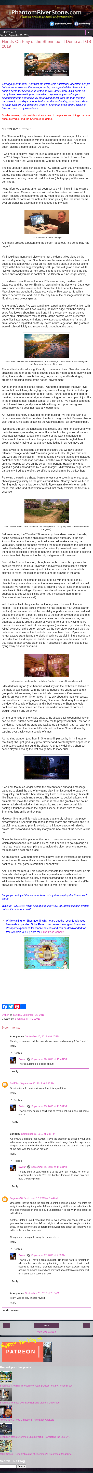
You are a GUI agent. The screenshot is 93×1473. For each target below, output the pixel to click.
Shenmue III (22, 1018)
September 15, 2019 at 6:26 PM (42, 1036)
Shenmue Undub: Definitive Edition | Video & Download (30, 1402)
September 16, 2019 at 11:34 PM (49, 1167)
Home (46, 1325)
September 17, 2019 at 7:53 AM (48, 1255)
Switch (22, 1059)
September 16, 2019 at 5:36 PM (38, 1134)
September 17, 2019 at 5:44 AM (41, 1198)
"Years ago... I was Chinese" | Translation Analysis (27, 1419)
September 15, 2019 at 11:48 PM (49, 1059)
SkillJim (14, 1083)
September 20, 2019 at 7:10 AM (42, 1293)
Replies (18, 1053)
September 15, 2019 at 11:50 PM (49, 1106)
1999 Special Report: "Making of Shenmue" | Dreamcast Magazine (36, 1454)
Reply (13, 1046)
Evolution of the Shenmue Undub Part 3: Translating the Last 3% (35, 1437)
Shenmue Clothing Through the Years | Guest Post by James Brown (36, 1385)
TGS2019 (35, 1018)
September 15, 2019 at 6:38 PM (37, 1083)
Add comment (11, 1310)
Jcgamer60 (16, 1198)
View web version (46, 1332)
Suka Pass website (52, 932)
